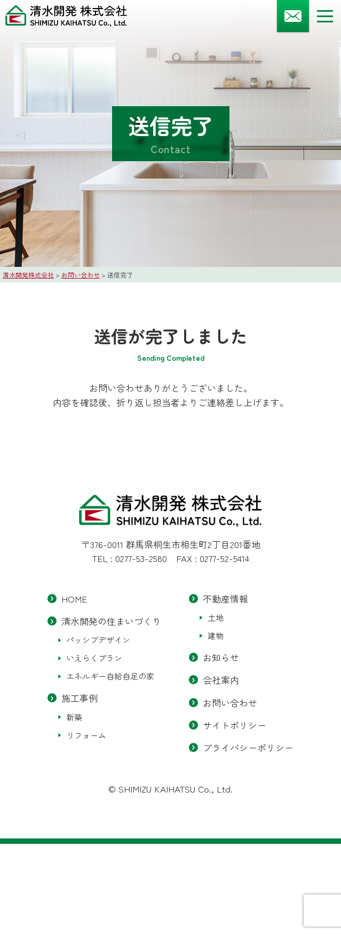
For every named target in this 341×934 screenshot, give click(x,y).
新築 (74, 717)
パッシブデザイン (98, 640)
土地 (216, 617)
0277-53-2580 (141, 558)
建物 (216, 635)
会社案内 (221, 680)
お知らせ (221, 657)
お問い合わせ (230, 702)
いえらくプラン (94, 658)
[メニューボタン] (325, 16)
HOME (74, 598)
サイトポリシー (234, 725)
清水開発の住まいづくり (111, 621)
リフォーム (86, 735)
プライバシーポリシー (248, 747)
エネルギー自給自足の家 (110, 676)
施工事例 (79, 698)
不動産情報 (225, 598)
